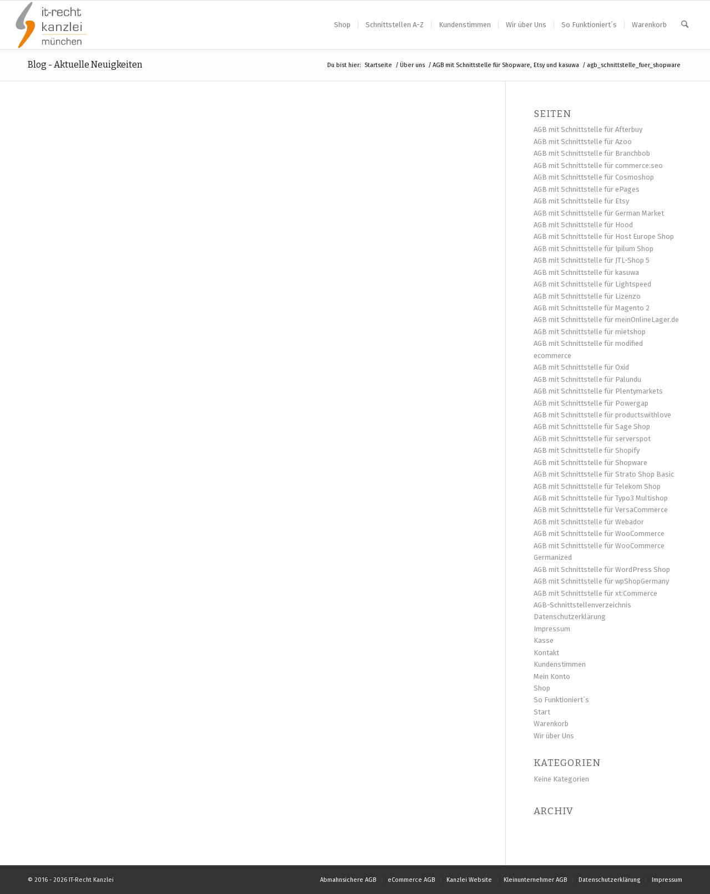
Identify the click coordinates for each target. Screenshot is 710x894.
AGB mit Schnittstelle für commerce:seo (598, 165)
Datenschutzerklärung (570, 616)
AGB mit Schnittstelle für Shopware (590, 462)
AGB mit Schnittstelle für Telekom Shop (597, 486)
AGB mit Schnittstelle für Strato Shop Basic (604, 474)
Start (542, 712)
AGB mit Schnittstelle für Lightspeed (592, 284)
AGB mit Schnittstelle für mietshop (590, 332)
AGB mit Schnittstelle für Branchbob (592, 153)
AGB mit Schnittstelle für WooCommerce (599, 533)
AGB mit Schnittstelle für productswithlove (602, 415)
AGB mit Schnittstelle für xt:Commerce (595, 593)
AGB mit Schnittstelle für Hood (583, 225)
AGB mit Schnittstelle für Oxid (581, 367)
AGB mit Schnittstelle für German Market (599, 213)
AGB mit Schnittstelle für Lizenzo (587, 296)
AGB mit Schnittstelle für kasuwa (586, 272)
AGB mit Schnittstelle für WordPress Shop (602, 569)
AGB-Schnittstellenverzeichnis (582, 605)
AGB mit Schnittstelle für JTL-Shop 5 (592, 260)
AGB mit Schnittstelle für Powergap (591, 403)
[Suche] (685, 25)
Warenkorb (551, 723)
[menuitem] (342, 25)
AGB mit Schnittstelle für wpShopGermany (601, 581)
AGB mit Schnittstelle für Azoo (583, 141)
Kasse (544, 640)
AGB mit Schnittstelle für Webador (589, 522)
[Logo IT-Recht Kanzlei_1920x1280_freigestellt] (51, 25)
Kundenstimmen (560, 664)
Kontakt (546, 652)
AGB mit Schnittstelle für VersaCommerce (601, 509)
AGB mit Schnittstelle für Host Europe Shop (604, 236)
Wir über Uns (554, 736)
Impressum (552, 629)
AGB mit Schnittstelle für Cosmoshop (594, 177)
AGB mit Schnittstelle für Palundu (587, 379)
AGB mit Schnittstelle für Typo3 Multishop (601, 498)
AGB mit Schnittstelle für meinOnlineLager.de (606, 319)
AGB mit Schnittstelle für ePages (587, 189)
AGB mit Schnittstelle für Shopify (587, 450)
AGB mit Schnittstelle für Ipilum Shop (593, 248)
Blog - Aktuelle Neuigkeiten (85, 64)
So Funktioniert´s (561, 700)
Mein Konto (552, 676)
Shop (542, 688)
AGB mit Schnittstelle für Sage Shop (592, 426)
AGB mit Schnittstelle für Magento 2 (592, 308)
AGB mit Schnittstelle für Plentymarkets (598, 391)
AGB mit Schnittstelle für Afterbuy (588, 129)
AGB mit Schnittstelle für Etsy (581, 201)
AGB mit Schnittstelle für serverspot (592, 439)
